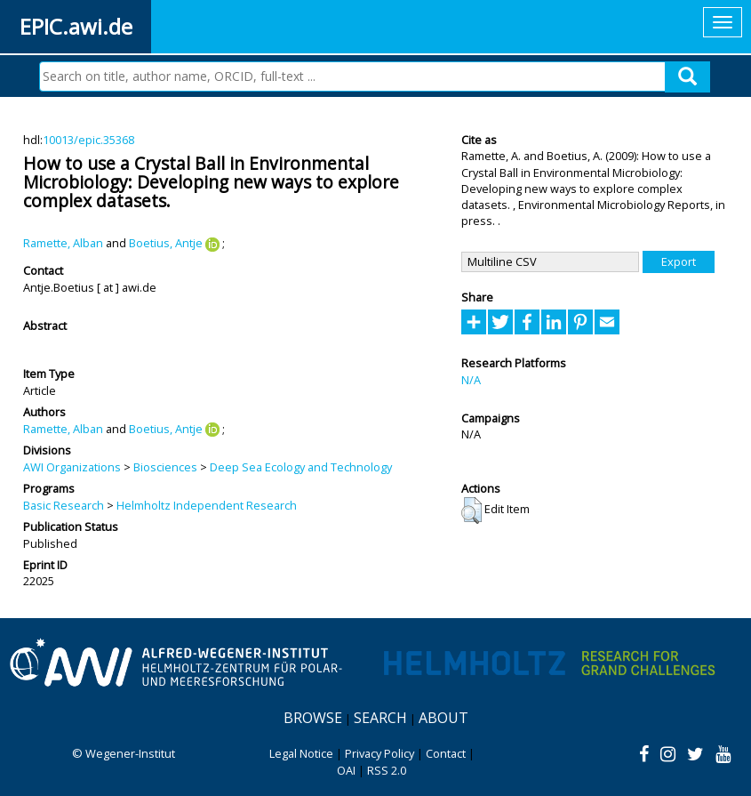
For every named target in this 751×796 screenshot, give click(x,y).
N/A (471, 380)
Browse (313, 718)
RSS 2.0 (386, 770)
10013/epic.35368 (88, 140)
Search (380, 718)
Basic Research (63, 505)
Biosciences (165, 467)
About (443, 718)
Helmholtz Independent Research (206, 505)
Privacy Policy (379, 753)
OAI (346, 770)
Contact (446, 753)
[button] (471, 510)
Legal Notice (301, 753)
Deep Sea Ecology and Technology (301, 467)
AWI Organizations (72, 467)
